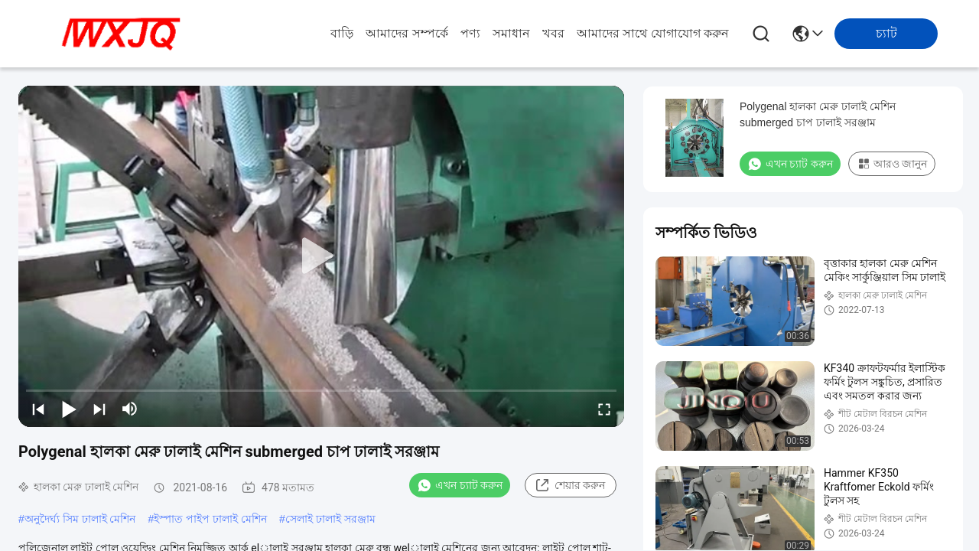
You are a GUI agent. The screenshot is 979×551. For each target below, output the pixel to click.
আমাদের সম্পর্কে (406, 33)
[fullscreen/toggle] (604, 408)
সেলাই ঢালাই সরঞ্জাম (330, 519)
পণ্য (470, 33)
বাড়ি (341, 33)
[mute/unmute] (130, 408)
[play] (321, 256)
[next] (99, 408)
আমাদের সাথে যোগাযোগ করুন (653, 33)
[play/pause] (69, 408)
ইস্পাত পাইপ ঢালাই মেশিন (210, 519)
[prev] (38, 408)
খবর (553, 33)
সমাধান (511, 33)
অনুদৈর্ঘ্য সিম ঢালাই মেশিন (80, 519)
